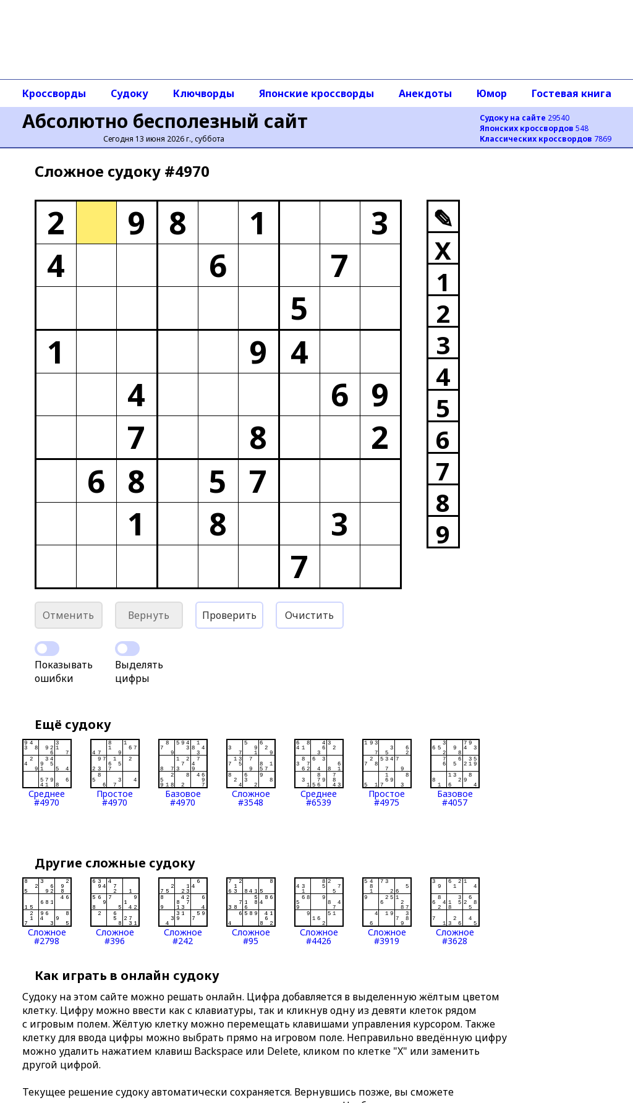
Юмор (492, 93)
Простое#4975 (387, 773)
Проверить (229, 615)
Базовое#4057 (455, 773)
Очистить (309, 615)
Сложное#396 (115, 911)
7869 (545, 139)
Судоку (129, 93)
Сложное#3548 (251, 773)
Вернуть (148, 615)
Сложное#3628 (455, 911)
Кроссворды (54, 93)
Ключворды (203, 93)
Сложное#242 (183, 911)
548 (534, 128)
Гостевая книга (571, 93)
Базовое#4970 (183, 773)
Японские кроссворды (316, 93)
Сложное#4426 (319, 911)
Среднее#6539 (319, 773)
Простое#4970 (115, 773)
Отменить (68, 615)
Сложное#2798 (47, 911)
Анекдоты (425, 93)
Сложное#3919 (387, 911)
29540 (524, 118)
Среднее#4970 (47, 773)
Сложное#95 (251, 911)
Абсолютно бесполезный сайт (165, 121)
